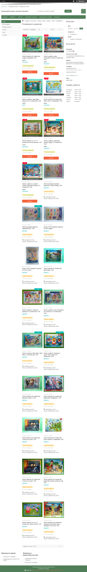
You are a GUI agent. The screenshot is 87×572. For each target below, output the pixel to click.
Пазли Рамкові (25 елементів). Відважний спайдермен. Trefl (53, 397)
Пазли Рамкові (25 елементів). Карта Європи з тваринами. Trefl (53, 438)
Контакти (57, 17)
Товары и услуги (6, 27)
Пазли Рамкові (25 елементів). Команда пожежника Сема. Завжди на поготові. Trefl (53, 524)
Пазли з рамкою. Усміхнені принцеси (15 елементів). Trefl (31, 310)
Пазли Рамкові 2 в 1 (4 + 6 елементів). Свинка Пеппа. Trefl (31, 523)
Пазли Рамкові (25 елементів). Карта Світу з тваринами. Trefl (53, 100)
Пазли (48, 21)
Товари (12, 17)
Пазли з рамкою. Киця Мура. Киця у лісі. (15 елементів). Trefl (31, 100)
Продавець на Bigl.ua (43, 568)
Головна (5, 17)
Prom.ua (52, 567)
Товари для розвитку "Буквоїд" (31, 559)
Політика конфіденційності (55, 570)
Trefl (53, 21)
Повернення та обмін (46, 17)
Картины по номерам (31, 562)
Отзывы (4, 35)
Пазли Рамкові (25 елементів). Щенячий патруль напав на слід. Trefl (53, 481)
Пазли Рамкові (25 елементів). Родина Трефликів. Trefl (31, 57)
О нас (3, 32)
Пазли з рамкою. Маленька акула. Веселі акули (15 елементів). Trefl (52, 354)
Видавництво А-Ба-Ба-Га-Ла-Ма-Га (12, 559)
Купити (30, 72)
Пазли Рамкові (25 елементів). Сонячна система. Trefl (31, 438)
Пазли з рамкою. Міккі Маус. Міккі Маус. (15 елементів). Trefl (32, 354)
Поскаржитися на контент (40, 570)
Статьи (4, 29)
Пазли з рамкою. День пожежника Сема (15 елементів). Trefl (53, 57)
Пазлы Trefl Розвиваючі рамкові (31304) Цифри (53, 227)
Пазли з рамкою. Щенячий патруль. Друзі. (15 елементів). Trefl (53, 142)
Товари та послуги (30, 21)
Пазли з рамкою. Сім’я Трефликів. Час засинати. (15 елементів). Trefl (54, 311)
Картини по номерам (10, 556)
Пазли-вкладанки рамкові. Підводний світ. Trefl (30, 227)
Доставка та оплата (31, 17)
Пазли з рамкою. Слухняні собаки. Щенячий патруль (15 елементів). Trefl (31, 185)
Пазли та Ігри (41, 21)
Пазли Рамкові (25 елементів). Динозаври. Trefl (53, 269)
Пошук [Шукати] (68, 11)
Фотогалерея (6, 24)
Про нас (20, 17)
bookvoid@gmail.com (72, 75)
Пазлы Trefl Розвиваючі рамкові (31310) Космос (31, 269)
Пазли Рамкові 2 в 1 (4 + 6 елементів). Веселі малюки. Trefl (32, 141)
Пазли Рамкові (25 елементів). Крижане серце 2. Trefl (31, 397)
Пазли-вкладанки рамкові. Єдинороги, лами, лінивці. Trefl (53, 184)
